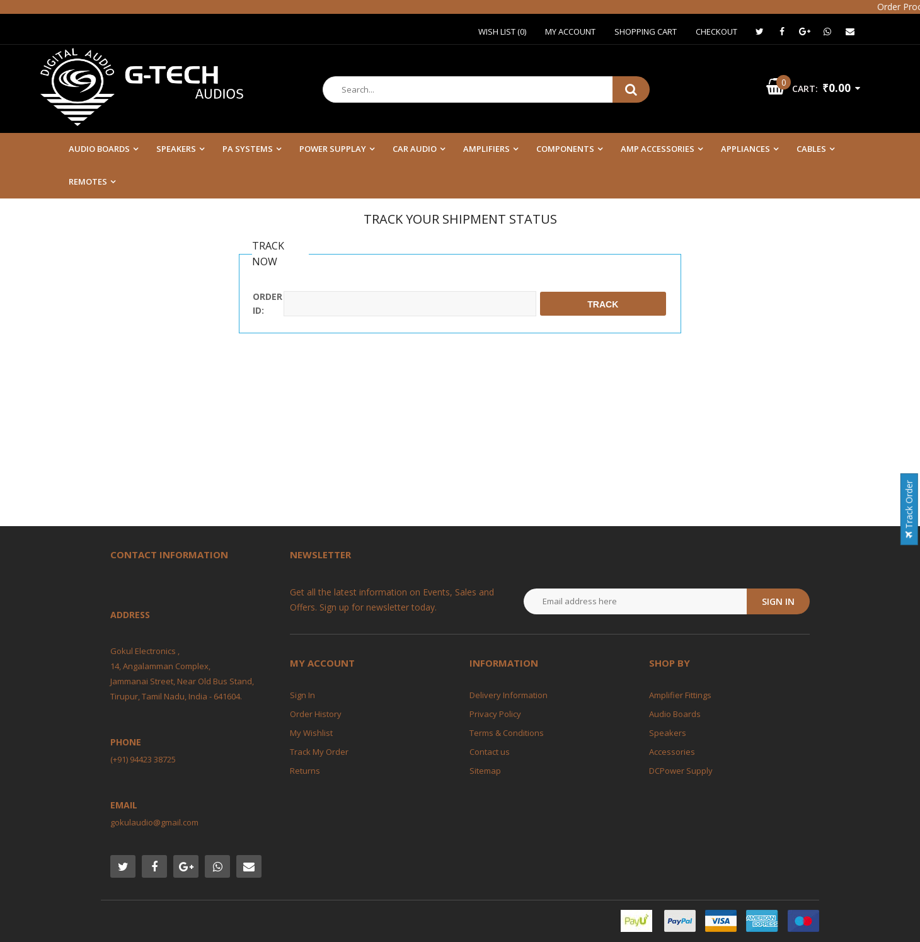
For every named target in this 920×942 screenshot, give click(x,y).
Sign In (302, 695)
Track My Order (319, 751)
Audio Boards (675, 714)
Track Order (909, 509)
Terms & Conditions (506, 732)
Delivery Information (508, 695)
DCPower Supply (681, 770)
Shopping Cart (645, 31)
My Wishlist (311, 732)
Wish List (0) (502, 31)
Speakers (667, 732)
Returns (305, 770)
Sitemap (485, 770)
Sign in (778, 601)
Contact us (489, 751)
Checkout (716, 31)
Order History (316, 714)
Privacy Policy (495, 714)
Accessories (672, 751)
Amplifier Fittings (680, 695)
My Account (570, 31)
